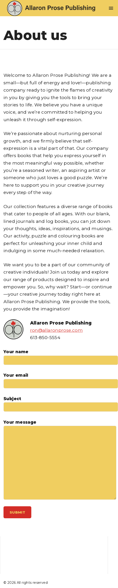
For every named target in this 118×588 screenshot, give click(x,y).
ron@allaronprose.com (56, 330)
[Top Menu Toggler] (111, 8)
